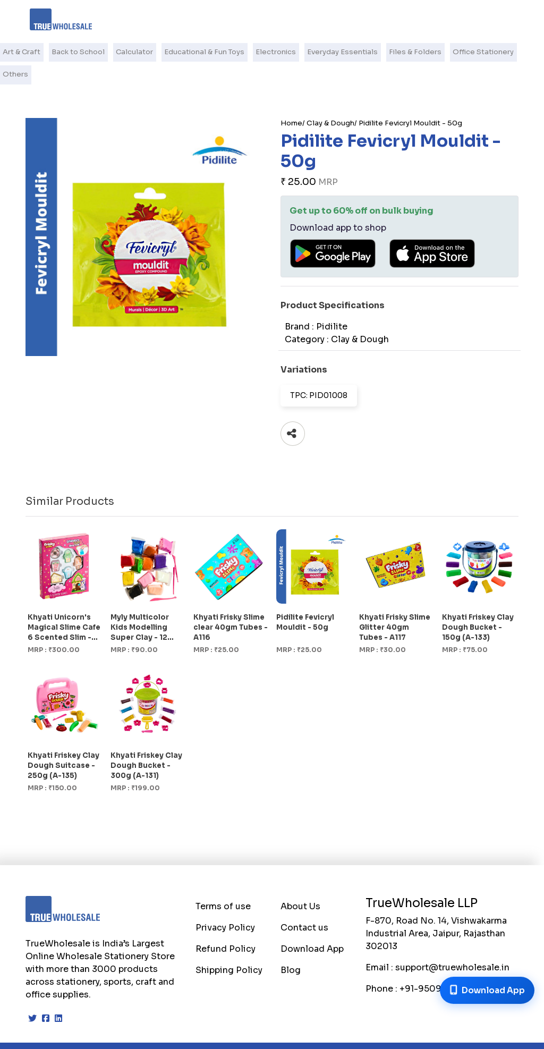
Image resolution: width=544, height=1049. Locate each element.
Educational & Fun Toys (203, 51)
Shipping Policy (229, 947)
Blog (290, 947)
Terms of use (223, 883)
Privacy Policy (225, 904)
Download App (312, 926)
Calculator (134, 51)
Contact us (304, 904)
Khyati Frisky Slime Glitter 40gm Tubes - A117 (394, 604)
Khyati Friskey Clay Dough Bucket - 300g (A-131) (146, 742)
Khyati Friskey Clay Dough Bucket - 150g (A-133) (478, 604)
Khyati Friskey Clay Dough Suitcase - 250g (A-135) (63, 742)
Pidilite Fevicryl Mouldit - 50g (410, 100)
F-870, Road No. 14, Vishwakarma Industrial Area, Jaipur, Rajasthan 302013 (436, 910)
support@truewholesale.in (452, 944)
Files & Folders (408, 51)
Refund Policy (226, 926)
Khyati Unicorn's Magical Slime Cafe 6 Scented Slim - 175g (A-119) (64, 605)
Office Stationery (474, 51)
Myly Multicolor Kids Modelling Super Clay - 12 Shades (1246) (139, 605)
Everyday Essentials (337, 51)
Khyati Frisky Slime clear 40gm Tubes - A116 (230, 604)
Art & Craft (23, 51)
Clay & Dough (330, 100)
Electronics (273, 51)
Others (527, 51)
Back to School (79, 51)
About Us (300, 883)
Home (291, 100)
